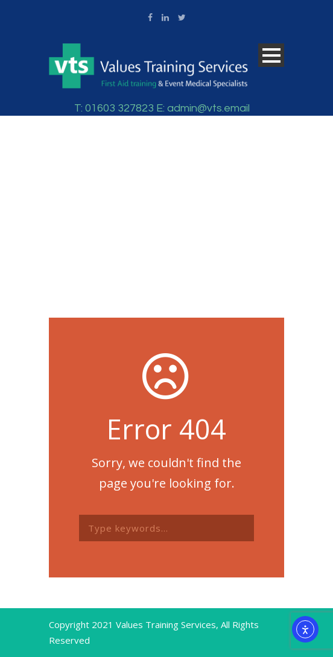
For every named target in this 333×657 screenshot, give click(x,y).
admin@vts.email (208, 108)
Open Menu (271, 55)
